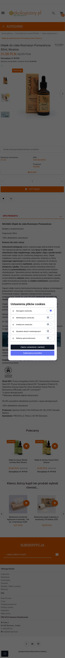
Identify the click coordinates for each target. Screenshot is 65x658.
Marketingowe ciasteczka (25, 318)
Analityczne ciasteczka (24, 324)
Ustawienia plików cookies (28, 304)
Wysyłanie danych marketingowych (28, 331)
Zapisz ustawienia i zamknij (32, 347)
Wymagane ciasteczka (24, 311)
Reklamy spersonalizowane (25, 338)
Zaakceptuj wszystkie (32, 353)
